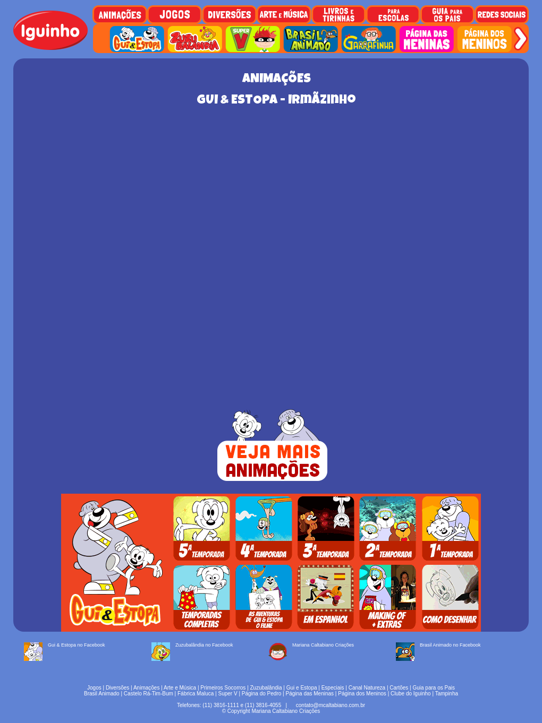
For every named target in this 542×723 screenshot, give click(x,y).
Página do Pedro (262, 693)
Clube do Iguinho (411, 693)
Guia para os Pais (433, 688)
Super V (228, 693)
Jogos (94, 688)
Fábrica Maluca (195, 693)
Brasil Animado (102, 693)
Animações (146, 688)
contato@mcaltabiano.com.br (330, 705)
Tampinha (446, 693)
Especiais (332, 688)
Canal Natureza (367, 688)
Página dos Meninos (362, 693)
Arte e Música (180, 688)
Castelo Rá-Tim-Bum (148, 693)
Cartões (398, 688)
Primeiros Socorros (222, 688)
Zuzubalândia (266, 688)
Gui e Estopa (301, 688)
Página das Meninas (309, 693)
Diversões (117, 688)
